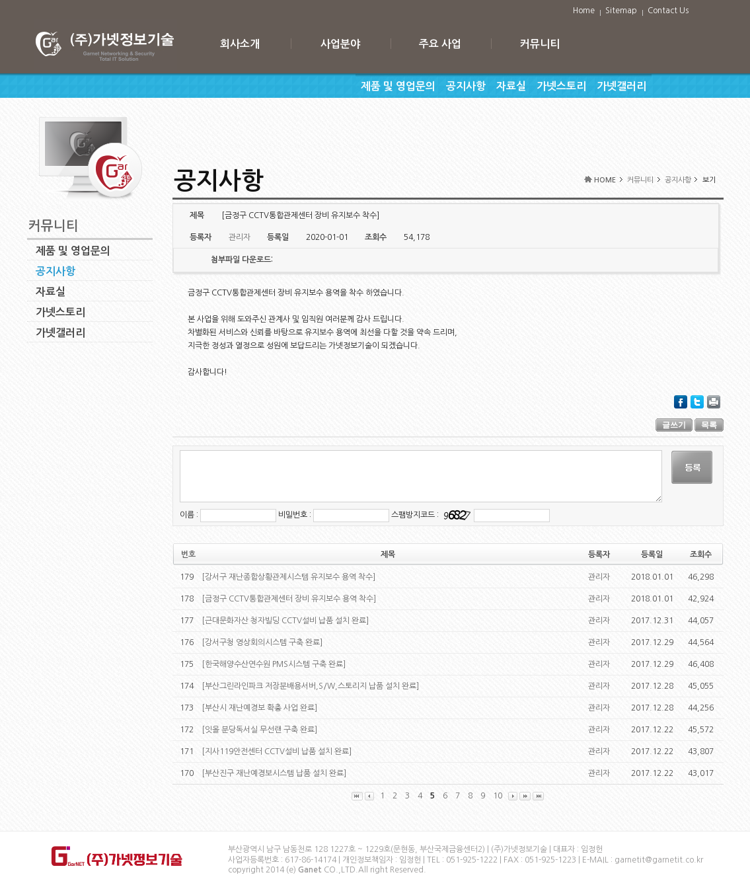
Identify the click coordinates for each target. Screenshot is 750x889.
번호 (188, 555)
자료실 (511, 86)
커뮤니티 (540, 44)
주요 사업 (440, 44)
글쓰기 (674, 425)
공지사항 (466, 86)
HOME (605, 180)
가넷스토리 (561, 86)
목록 (709, 425)
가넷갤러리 (621, 86)
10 (497, 796)
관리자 (599, 577)
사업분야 (340, 44)
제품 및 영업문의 (398, 86)
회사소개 (240, 44)
